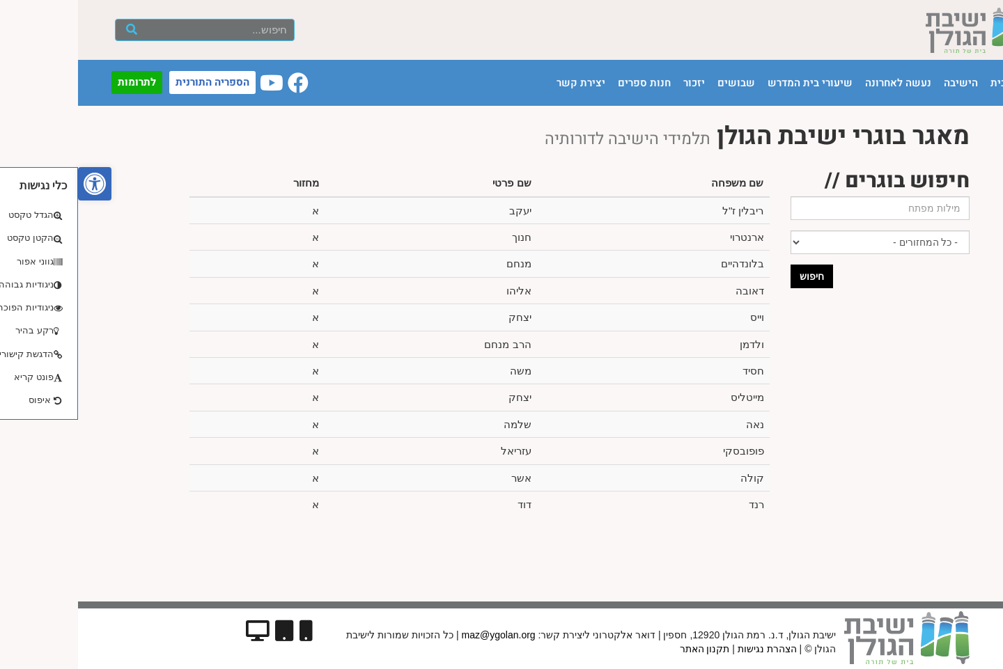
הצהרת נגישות (689, 648)
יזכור (616, 82)
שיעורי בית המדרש (732, 82)
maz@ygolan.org (421, 634)
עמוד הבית (936, 82)
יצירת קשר (503, 82)
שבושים (658, 82)
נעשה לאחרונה (820, 82)
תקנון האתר (627, 648)
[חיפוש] (53, 29)
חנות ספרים (566, 82)
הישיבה (883, 82)
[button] (16, 183)
